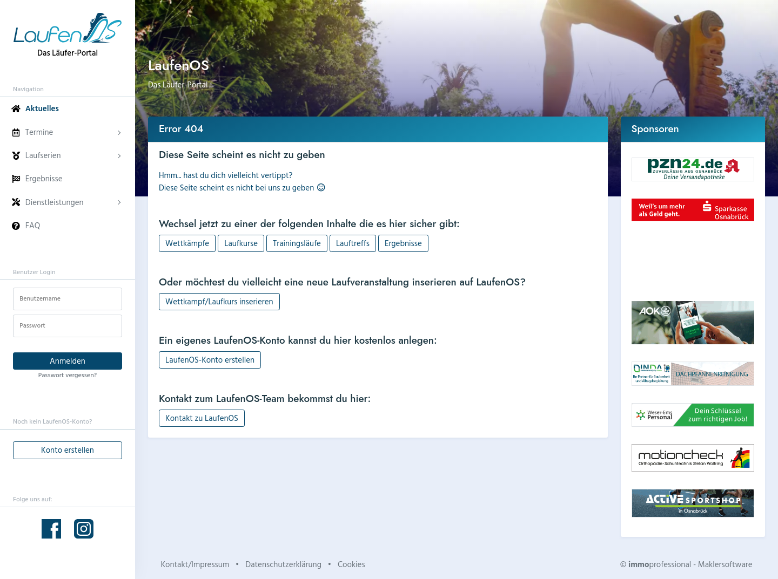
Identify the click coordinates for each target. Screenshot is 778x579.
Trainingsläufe (297, 243)
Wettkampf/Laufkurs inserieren (219, 301)
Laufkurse (241, 243)
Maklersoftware (725, 564)
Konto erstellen (67, 450)
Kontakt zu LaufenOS (201, 418)
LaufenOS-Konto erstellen (209, 359)
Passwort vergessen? (67, 374)
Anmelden (67, 361)
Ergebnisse (403, 243)
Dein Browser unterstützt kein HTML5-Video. (693, 261)
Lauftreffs (353, 243)
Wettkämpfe (187, 243)
